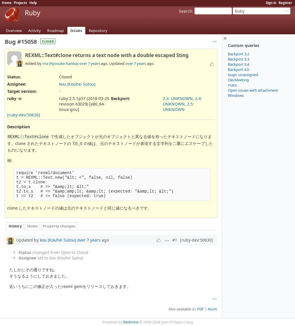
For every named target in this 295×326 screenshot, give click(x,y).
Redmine (131, 322)
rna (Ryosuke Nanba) (60, 63)
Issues (76, 30)
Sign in (271, 3)
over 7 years (89, 63)
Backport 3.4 (238, 64)
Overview (14, 30)
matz (232, 85)
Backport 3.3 (238, 59)
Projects (20, 3)
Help (33, 3)
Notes (32, 226)
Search (185, 11)
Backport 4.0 (238, 69)
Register (285, 3)
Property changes (59, 226)
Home (7, 3)
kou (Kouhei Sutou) (77, 84)
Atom (212, 309)
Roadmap (55, 30)
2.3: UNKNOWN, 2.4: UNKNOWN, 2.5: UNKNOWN (182, 104)
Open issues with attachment (253, 90)
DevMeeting (238, 79)
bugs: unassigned (243, 74)
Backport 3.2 (238, 53)
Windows (236, 95)
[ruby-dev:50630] (196, 240)
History (15, 226)
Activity (34, 30)
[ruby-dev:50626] (23, 115)
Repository (98, 30)
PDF (200, 309)
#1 (174, 240)
